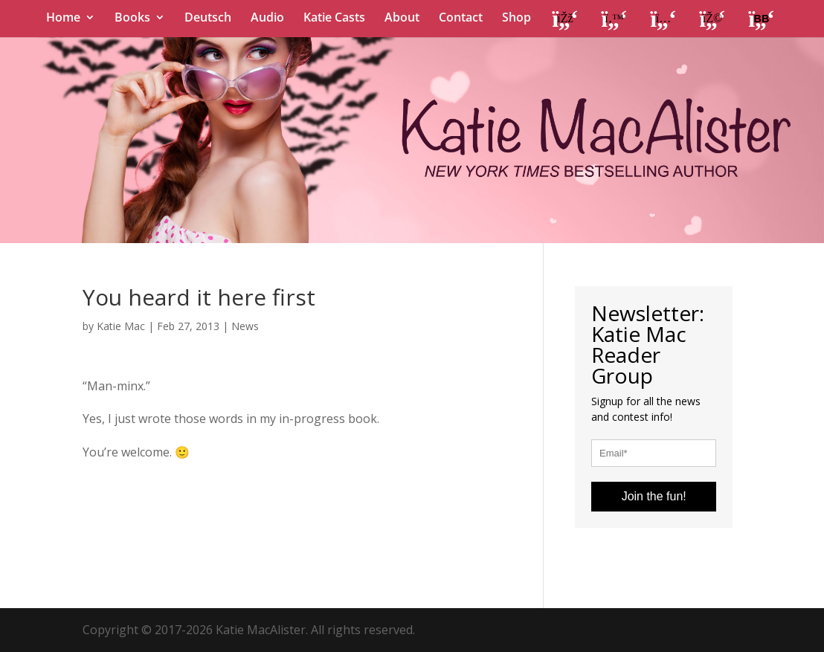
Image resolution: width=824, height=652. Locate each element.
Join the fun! (654, 496)
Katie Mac (121, 326)
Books (132, 18)
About (401, 18)
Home (63, 18)
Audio (267, 18)
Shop (516, 18)
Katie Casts (334, 18)
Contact (461, 18)
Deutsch (207, 18)
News (245, 326)
